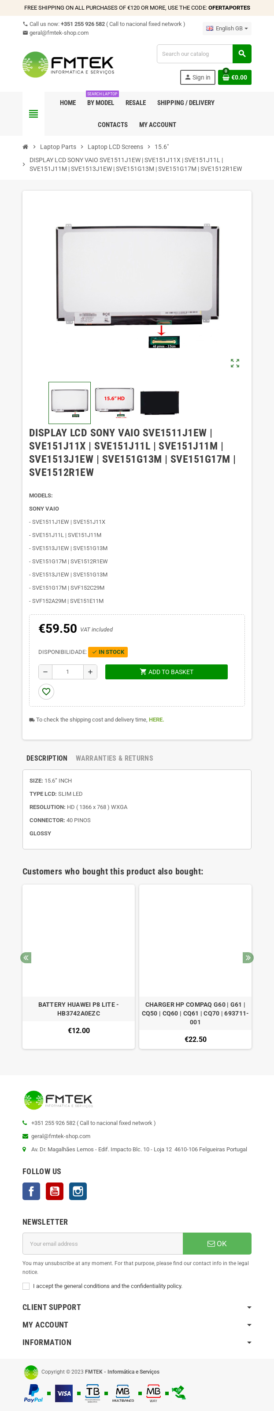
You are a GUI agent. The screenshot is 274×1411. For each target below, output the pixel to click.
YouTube (54, 1191)
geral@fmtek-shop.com (55, 32)
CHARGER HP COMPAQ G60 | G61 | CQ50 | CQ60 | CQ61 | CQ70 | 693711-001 (195, 1013)
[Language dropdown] (227, 28)
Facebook (31, 1191)
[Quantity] (68, 672)
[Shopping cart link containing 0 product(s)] (235, 77)
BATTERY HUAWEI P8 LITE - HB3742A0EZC (78, 1009)
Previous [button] (25, 957)
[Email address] (102, 1244)
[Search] (204, 53)
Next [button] (248, 957)
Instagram (78, 1191)
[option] (78, 967)
